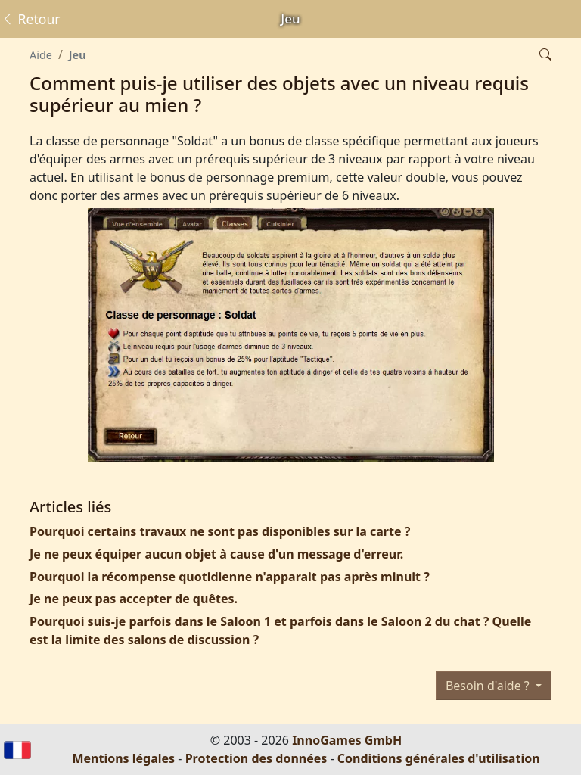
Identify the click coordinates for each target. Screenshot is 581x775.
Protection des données (256, 758)
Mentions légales (123, 758)
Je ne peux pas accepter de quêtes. (134, 598)
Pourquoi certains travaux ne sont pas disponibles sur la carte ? (220, 531)
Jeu (77, 55)
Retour (31, 19)
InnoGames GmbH (347, 740)
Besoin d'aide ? (489, 685)
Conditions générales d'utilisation (438, 758)
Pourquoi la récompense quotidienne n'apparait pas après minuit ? (230, 576)
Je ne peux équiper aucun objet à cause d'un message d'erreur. (216, 554)
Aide (41, 55)
